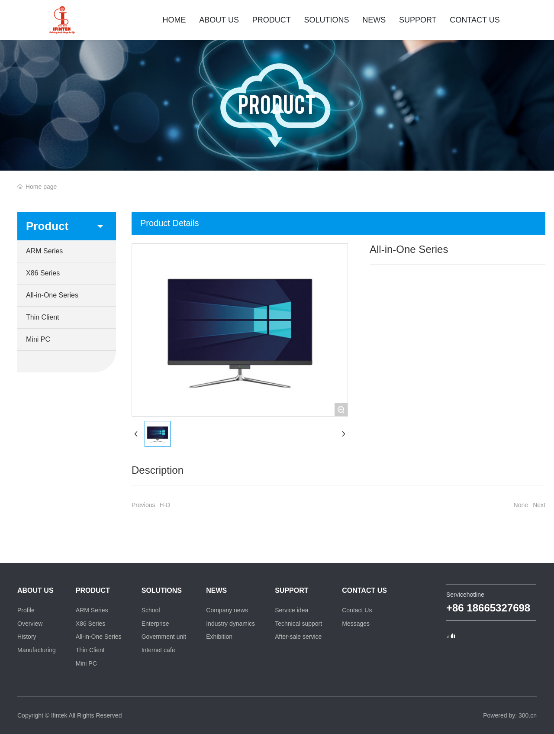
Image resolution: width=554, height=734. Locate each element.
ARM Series (44, 251)
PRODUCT (277, 103)
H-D (164, 504)
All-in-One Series (52, 295)
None (521, 504)
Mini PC (38, 339)
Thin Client (42, 317)
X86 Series (43, 273)
